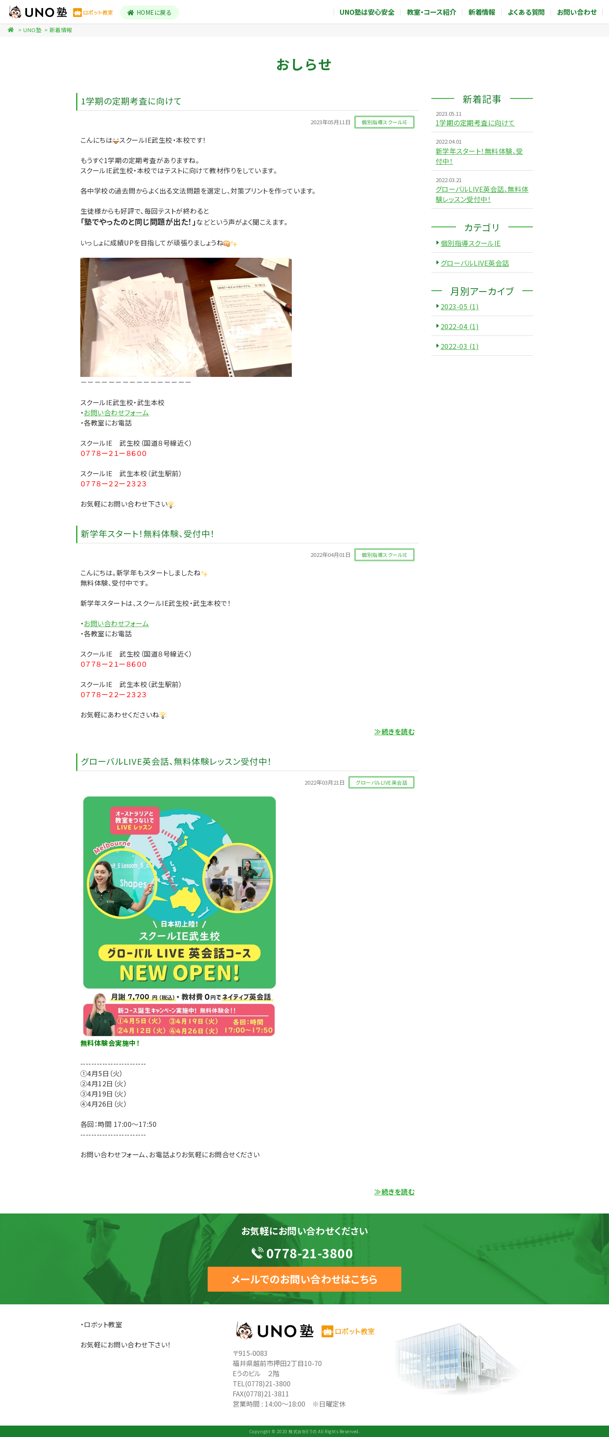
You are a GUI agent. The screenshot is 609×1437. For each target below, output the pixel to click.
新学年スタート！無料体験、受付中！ (479, 156)
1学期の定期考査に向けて (475, 122)
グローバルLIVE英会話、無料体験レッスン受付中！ (482, 194)
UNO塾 (32, 30)
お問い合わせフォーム (116, 412)
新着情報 (60, 30)
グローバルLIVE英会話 (475, 263)
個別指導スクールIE (471, 243)
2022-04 (460, 326)
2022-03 (460, 346)
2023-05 (460, 306)
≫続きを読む (394, 731)
